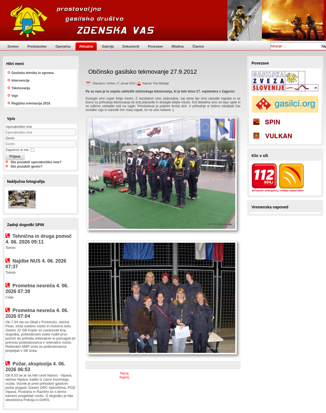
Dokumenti (131, 46)
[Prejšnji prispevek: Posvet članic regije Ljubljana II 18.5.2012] (124, 373)
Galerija (108, 46)
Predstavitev (37, 46)
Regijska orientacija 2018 (30, 103)
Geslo (10, 138)
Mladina (178, 46)
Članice (198, 46)
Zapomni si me (17, 150)
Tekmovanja (20, 88)
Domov (13, 46)
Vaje (14, 96)
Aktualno (86, 46)
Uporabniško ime (18, 127)
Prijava (15, 156)
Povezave (155, 46)
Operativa (62, 46)
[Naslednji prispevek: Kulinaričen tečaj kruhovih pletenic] (124, 377)
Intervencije (20, 80)
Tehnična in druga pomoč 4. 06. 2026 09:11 (38, 239)
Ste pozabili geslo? (27, 166)
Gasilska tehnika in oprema (32, 73)
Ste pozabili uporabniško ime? (36, 162)
